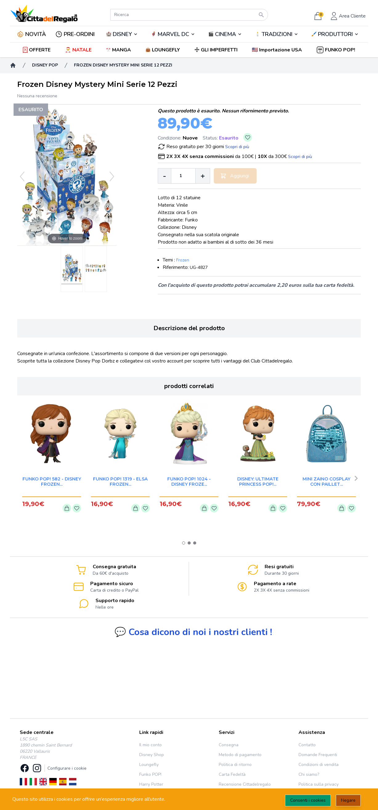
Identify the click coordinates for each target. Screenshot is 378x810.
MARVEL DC (173, 34)
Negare (348, 800)
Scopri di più (237, 147)
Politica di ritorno (235, 764)
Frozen (182, 260)
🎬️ (225, 34)
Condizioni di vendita (319, 764)
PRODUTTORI (335, 34)
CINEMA (225, 34)
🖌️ (335, 34)
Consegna (228, 745)
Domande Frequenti (318, 755)
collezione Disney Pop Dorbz (84, 361)
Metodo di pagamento (240, 755)
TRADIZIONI (277, 34)
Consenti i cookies (308, 800)
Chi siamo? (309, 774)
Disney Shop (151, 755)
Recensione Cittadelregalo (245, 784)
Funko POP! (150, 774)
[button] (277, 50)
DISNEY (122, 34)
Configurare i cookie (67, 768)
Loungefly (149, 764)
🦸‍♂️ (173, 34)
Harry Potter (151, 784)
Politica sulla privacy (319, 784)
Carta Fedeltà (232, 774)
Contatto (307, 745)
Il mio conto (150, 745)
